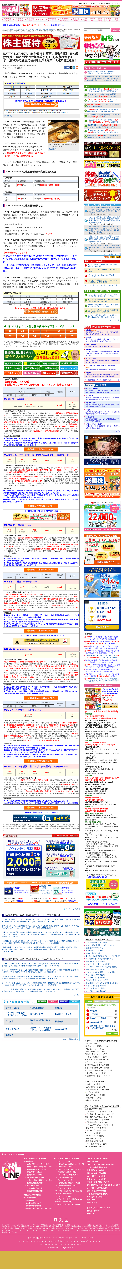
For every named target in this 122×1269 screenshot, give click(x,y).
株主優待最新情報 (30, 1198)
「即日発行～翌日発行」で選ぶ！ (67, 1185)
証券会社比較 (28, 1161)
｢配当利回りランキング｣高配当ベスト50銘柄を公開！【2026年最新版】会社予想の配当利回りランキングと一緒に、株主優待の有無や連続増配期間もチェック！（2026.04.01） (40, 942)
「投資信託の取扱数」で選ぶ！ (35, 1183)
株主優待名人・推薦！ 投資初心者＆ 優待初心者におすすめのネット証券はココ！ (102, 136)
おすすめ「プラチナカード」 (97, 1130)
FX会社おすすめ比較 (93, 1133)
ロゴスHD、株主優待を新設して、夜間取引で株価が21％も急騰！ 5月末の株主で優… (102, 316)
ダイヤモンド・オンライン (47, 1241)
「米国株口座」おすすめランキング (99, 1114)
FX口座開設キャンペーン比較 (97, 1090)
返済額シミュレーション (95, 1049)
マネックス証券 (12, 1029)
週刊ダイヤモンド (64, 1241)
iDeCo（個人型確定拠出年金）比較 (100, 1164)
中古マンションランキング (95, 1062)
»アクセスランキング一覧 (112, 254)
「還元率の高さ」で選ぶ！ (65, 1167)
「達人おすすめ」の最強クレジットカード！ (70, 1164)
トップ (3, 29)
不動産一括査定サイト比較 (96, 1057)
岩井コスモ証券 (12, 1008)
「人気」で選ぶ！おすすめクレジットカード (70, 1169)
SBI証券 (58, 1008)
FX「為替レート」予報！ (94, 1147)
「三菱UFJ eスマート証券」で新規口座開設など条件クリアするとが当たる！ (103, 95)
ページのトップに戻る (72, 909)
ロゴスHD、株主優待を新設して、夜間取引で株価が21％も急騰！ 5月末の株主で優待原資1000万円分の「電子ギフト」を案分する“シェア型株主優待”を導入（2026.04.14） (41, 990)
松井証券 (59, 1022)
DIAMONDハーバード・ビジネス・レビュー (55, 1244)
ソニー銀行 (103, 398)
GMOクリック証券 (63, 1014)
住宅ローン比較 (91, 1043)
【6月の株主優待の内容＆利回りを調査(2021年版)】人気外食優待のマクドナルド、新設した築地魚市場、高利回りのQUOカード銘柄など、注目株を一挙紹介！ (40, 259)
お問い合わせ (32, 1238)
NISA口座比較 (92, 1161)
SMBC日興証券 (37, 1008)
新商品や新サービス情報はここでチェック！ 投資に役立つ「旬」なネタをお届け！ (102, 72)
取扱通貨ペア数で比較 (94, 1141)
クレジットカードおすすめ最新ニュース (68, 1199)
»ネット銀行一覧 (114, 431)
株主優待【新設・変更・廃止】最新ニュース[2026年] (40, 29)
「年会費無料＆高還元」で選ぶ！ (67, 1172)
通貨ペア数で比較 (93, 1100)
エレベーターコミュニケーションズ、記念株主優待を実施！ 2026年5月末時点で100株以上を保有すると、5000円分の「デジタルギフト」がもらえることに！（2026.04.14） (41, 984)
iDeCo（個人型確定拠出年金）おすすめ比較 (103, 956)
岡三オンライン (37, 1014)
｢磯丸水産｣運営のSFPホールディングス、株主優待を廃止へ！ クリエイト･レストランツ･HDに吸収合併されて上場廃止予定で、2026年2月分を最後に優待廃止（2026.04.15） (41, 977)
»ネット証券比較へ (70, 1039)
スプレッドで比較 (93, 1092)
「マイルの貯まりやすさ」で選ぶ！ (68, 1175)
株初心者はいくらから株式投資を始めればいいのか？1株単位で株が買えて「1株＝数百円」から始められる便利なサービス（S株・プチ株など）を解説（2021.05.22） (40, 927)
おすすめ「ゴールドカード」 (97, 1128)
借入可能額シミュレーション (97, 1051)
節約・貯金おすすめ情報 (95, 988)
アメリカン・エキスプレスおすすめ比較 (101, 967)
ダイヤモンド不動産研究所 (79, 1241)
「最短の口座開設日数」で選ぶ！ (36, 1169)
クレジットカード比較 (62, 1161)
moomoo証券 (61, 1029)
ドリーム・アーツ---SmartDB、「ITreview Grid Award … (103, 270)
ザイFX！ (90, 1214)
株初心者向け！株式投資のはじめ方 (99, 959)
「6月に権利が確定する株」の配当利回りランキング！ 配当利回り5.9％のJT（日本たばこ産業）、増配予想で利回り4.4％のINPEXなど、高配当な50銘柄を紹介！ (40, 268)
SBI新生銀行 (103, 419)
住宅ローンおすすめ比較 (95, 978)
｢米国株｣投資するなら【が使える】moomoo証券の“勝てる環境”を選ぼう (102, 90)
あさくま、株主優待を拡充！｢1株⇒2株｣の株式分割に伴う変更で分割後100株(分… (103, 300)
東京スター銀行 (103, 405)
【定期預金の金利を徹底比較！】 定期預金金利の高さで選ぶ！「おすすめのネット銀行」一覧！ (104, 247)
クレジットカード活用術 (63, 1194)
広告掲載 (90, 1238)
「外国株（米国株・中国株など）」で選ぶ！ (39, 1180)
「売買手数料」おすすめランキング (99, 1111)
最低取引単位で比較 (94, 1098)
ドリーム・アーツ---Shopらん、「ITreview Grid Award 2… (102, 276)
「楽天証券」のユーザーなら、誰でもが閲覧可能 (102, 121)
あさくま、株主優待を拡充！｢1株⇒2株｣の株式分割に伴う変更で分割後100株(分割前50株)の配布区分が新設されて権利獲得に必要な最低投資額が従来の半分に (104, 219)
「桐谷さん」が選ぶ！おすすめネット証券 (38, 1167)
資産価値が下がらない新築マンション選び (102, 983)
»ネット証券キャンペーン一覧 (109, 380)
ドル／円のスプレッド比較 (96, 1144)
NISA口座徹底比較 (93, 953)
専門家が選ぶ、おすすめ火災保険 (98, 1065)
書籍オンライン (76, 1244)
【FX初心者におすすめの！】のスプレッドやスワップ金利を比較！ (103, 131)
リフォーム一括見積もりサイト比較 (98, 1070)
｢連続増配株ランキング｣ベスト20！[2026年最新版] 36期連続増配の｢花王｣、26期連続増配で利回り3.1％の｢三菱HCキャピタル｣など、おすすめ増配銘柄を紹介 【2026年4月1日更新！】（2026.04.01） (40, 949)
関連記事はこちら (33, 845)
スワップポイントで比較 (95, 1095)
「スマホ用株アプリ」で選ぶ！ (35, 1188)
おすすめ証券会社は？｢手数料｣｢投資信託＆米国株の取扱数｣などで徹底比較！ (102, 111)
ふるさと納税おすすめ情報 (96, 986)
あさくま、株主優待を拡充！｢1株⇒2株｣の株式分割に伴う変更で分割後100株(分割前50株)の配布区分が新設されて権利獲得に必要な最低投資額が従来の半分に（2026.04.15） (41, 971)
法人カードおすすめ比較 (95, 969)
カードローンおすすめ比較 (96, 991)
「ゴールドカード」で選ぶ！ (66, 1177)
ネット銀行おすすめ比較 (95, 975)
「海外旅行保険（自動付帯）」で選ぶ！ (69, 1183)
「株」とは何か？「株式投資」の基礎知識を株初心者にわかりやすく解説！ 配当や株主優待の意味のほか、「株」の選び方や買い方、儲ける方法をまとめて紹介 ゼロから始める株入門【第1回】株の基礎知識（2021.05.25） (41, 934)
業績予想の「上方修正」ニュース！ (98, 1117)
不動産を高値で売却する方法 (97, 980)
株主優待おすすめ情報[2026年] (15, 29)
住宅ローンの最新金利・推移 (97, 1046)
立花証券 (9, 1022)
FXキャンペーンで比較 (95, 1136)
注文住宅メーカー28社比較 (95, 1073)
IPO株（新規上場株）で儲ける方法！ (100, 945)
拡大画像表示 (8, 116)
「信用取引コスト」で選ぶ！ (34, 1175)
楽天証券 (9, 1035)
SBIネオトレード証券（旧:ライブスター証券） (102, 1027)
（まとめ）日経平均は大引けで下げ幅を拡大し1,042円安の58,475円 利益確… (103, 281)
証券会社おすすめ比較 (93, 1109)
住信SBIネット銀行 (103, 390)
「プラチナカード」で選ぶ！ (66, 1180)
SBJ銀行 (103, 412)
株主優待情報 (30, 1200)
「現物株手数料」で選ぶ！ (34, 1172)
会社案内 (61, 1238)
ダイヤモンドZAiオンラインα (98, 1208)
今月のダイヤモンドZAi (96, 1197)
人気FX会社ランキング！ (95, 1087)
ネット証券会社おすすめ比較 (97, 942)
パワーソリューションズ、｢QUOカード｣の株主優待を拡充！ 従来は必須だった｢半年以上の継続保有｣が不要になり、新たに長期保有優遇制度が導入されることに (104, 238)
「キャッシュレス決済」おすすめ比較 (100, 972)
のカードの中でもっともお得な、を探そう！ (102, 100)
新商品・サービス (94, 1211)
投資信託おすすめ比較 (94, 951)
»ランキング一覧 (112, 285)
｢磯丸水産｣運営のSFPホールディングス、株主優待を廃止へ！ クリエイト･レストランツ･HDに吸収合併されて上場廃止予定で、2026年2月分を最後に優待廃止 (104, 229)
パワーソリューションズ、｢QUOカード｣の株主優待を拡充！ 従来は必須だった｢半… (102, 295)
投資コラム (91, 1200)
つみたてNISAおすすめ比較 (97, 1159)
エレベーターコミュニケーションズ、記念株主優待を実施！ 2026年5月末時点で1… (103, 311)
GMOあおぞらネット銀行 (103, 426)
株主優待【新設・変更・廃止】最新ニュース (39, 1208)
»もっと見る (75, 995)
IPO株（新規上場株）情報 (97, 1167)
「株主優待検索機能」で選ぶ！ (35, 1191)
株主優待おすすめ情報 (94, 948)
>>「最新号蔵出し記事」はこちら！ (97, 877)
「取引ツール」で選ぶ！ (33, 1185)
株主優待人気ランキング (33, 1203)
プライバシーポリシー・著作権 (76, 1238)
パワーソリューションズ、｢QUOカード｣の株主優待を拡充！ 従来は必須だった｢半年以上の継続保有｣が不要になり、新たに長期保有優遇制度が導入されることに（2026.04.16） (41, 965)
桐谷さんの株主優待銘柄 (33, 1206)
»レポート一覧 (100, 285)
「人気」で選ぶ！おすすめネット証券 (37, 1164)
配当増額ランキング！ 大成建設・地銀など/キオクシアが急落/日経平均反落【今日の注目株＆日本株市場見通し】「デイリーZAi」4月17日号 (103, 78)
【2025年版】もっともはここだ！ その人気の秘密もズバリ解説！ (102, 126)
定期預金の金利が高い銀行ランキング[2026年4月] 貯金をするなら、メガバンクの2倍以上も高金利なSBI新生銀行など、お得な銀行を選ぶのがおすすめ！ (104, 210)
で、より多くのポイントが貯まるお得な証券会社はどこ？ (103, 105)
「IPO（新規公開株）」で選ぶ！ (36, 1177)
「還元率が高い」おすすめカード (99, 1122)
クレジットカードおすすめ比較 (98, 964)
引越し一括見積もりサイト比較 (97, 1068)
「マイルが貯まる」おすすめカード (99, 1125)
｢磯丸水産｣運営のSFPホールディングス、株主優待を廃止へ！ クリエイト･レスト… (103, 305)
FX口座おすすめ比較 (93, 1084)
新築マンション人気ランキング (97, 1060)
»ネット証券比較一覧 (91, 380)
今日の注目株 (92, 1203)
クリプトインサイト (96, 1241)
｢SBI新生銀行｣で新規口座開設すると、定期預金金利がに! (103, 116)
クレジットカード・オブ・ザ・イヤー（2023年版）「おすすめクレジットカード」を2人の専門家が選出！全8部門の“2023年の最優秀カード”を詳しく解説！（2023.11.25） (41, 921)
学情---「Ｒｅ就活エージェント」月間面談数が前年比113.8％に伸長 (103, 265)
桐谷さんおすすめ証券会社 (96, 961)
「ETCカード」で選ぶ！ (64, 1188)
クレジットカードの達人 (63, 1196)
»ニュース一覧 (90, 285)
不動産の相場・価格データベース (98, 1076)
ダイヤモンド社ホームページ (47, 1238)
